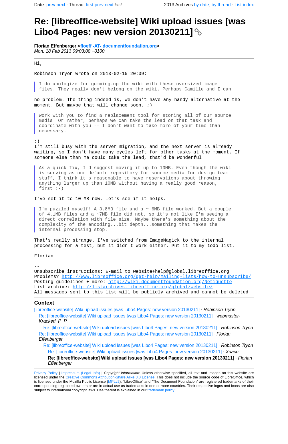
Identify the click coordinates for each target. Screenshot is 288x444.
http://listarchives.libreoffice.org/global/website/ (143, 335)
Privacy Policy (45, 422)
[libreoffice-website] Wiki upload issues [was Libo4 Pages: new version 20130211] (117, 359)
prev (50, 4)
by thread (221, 4)
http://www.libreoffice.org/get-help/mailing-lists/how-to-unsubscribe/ (156, 322)
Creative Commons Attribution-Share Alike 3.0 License (109, 427)
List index (244, 4)
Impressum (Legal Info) (80, 422)
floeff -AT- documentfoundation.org (118, 46)
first (90, 4)
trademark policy (161, 439)
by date (201, 4)
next (61, 4)
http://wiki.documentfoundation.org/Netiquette (170, 328)
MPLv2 (114, 431)
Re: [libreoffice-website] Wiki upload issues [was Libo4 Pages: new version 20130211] (140, 26)
